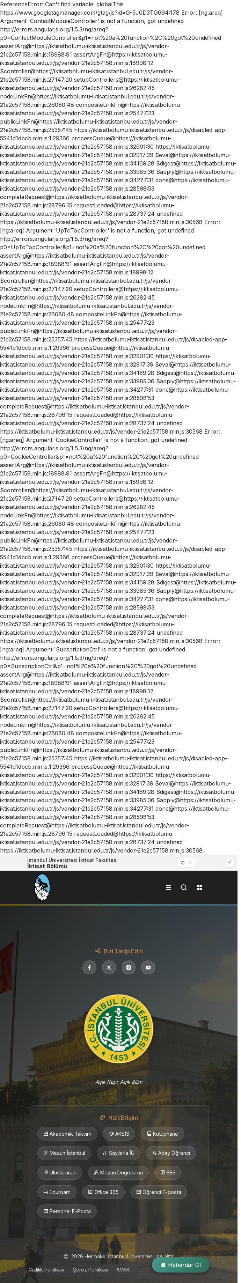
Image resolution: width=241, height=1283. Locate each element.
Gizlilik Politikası (46, 1270)
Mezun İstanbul (64, 1153)
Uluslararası (59, 1173)
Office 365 (103, 1192)
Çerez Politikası (90, 1270)
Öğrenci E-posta (158, 1192)
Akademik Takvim (67, 1134)
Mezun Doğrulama (118, 1173)
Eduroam (57, 1192)
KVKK (123, 1270)
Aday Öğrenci (171, 1153)
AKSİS (119, 1134)
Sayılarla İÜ (118, 1153)
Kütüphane (162, 1134)
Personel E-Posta (67, 1211)
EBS (168, 1173)
